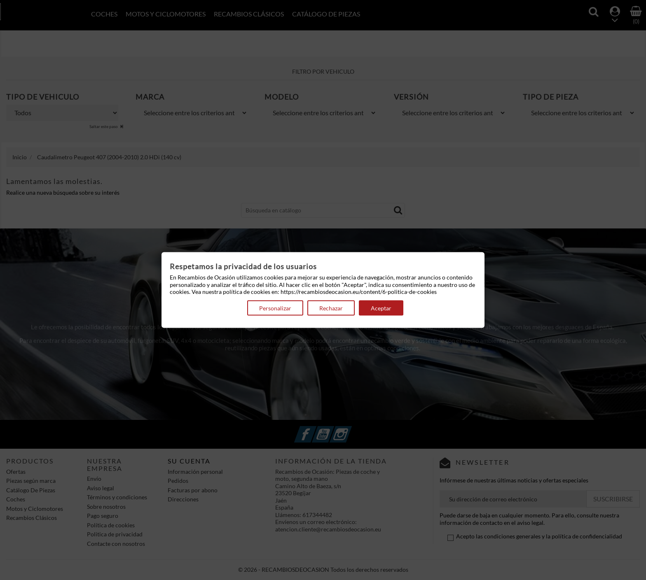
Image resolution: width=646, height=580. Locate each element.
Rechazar (331, 307)
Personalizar (275, 307)
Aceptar (381, 307)
